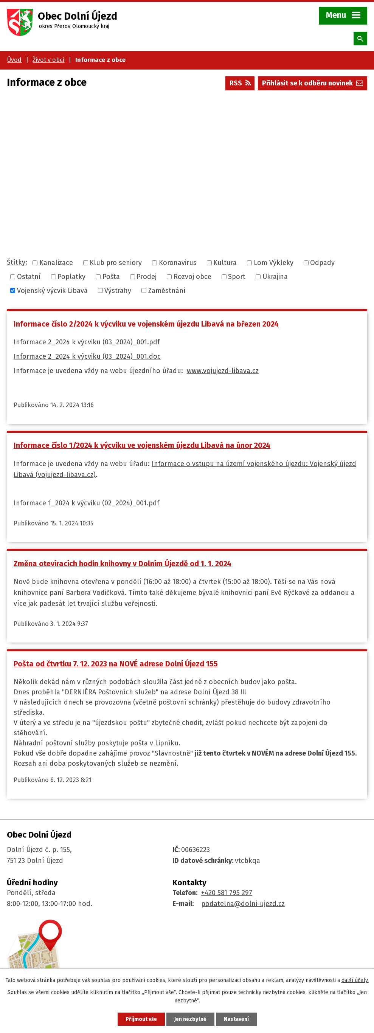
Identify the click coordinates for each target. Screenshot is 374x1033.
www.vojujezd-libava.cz (223, 371)
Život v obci (48, 59)
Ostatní (29, 277)
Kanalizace (56, 263)
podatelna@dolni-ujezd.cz (243, 904)
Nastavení (236, 1019)
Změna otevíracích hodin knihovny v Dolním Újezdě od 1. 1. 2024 (122, 563)
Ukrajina (275, 277)
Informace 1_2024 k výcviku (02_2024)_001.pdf (86, 503)
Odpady (322, 263)
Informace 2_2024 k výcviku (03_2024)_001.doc (87, 356)
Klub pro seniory (116, 263)
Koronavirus (178, 263)
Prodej (147, 277)
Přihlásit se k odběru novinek (312, 83)
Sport (236, 277)
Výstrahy (117, 290)
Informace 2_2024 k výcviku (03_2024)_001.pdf (87, 342)
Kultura (225, 263)
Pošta (111, 277)
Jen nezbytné (190, 1019)
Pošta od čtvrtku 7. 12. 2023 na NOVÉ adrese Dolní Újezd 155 (116, 663)
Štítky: (17, 262)
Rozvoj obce (192, 277)
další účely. (355, 980)
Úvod (14, 59)
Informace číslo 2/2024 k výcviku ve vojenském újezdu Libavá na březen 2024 (146, 323)
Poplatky (71, 277)
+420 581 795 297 (226, 893)
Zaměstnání (167, 290)
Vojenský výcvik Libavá (52, 290)
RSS (240, 83)
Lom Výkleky (273, 263)
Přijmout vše (141, 1019)
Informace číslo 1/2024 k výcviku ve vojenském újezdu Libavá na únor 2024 (142, 445)
